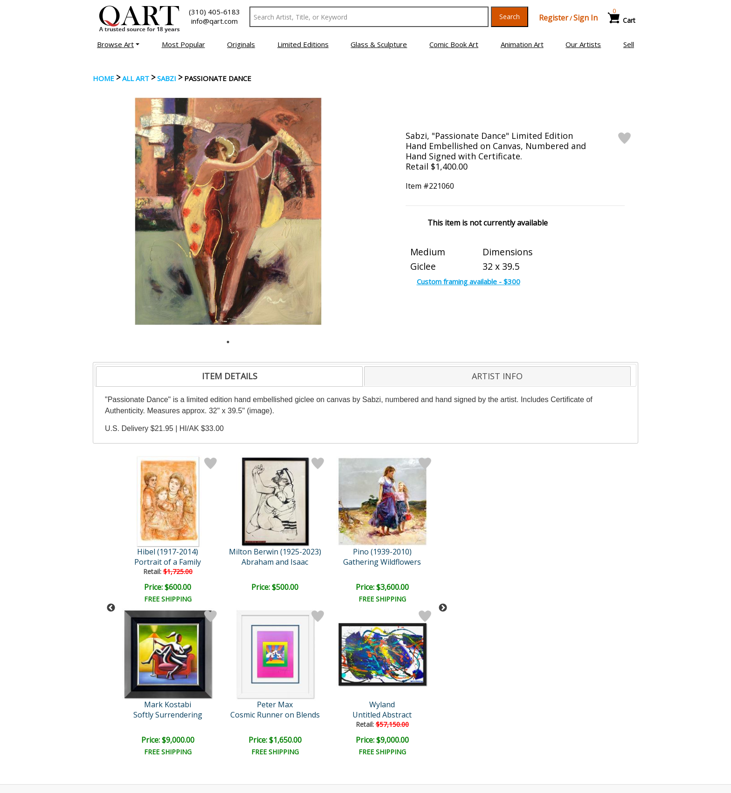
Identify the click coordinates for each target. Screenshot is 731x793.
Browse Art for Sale (127, 720)
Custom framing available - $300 (468, 281)
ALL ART (135, 78)
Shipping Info (393, 720)
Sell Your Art (115, 733)
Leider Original (410, 552)
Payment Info (394, 706)
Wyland (330, 552)
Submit (248, 657)
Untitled (411, 562)
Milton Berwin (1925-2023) (169, 552)
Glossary (525, 706)
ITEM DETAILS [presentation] (229, 376)
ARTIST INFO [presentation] (497, 376)
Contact (246, 720)
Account (247, 706)
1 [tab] (228, 342)
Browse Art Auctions (128, 706)
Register (553, 18)
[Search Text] (369, 16)
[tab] (229, 376)
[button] (118, 44)
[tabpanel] (228, 211)
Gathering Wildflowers (249, 562)
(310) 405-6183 (214, 11)
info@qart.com (214, 21)
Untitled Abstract (329, 562)
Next (443, 531)
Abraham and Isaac (168, 562)
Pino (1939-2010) (249, 552)
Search (509, 16)
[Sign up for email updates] (163, 658)
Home (103, 78)
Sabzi (166, 78)
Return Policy (393, 733)
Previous (111, 531)
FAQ (241, 733)
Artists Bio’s (530, 719)
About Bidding (118, 746)
